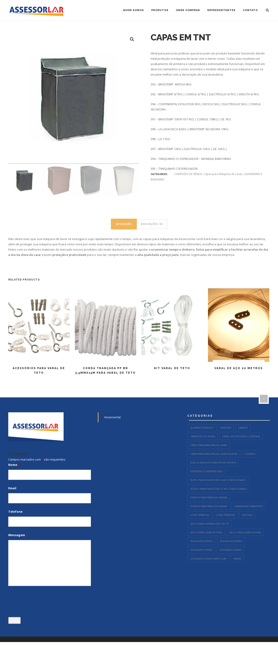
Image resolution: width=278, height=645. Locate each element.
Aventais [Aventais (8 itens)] (226, 427)
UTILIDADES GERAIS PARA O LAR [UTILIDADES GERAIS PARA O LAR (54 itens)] (208, 558)
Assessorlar (112, 417)
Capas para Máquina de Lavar (222, 174)
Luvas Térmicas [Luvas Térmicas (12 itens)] (225, 515)
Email (13, 488)
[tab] (124, 224)
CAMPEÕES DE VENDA (188, 174)
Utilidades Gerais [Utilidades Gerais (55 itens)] (201, 550)
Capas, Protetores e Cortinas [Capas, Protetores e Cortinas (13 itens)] (241, 436)
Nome (14, 465)
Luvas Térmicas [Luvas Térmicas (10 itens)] (199, 515)
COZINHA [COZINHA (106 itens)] (249, 453)
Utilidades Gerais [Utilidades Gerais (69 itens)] (230, 550)
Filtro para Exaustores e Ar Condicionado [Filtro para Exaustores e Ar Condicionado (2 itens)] (218, 480)
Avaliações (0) (152, 224)
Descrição (124, 224)
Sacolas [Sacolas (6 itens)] (247, 515)
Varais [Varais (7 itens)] (237, 558)
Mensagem (17, 535)
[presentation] (43, 602)
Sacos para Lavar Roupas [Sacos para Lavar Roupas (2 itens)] (206, 532)
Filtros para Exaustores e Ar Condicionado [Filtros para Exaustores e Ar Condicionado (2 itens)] (218, 488)
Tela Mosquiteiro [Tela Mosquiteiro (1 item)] (201, 541)
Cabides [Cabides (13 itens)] (243, 427)
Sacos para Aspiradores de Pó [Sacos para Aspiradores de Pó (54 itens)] (209, 523)
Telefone (16, 511)
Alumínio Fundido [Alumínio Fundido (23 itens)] (202, 427)
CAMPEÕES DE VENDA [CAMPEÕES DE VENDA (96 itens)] (202, 436)
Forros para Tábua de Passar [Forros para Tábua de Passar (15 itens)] (208, 497)
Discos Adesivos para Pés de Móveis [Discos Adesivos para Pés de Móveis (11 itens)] (213, 462)
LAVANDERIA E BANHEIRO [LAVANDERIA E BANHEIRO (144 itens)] (248, 506)
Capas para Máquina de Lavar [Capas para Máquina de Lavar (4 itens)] (208, 445)
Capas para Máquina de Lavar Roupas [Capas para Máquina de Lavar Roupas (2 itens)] (213, 453)
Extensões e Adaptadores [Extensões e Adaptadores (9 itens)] (206, 471)
